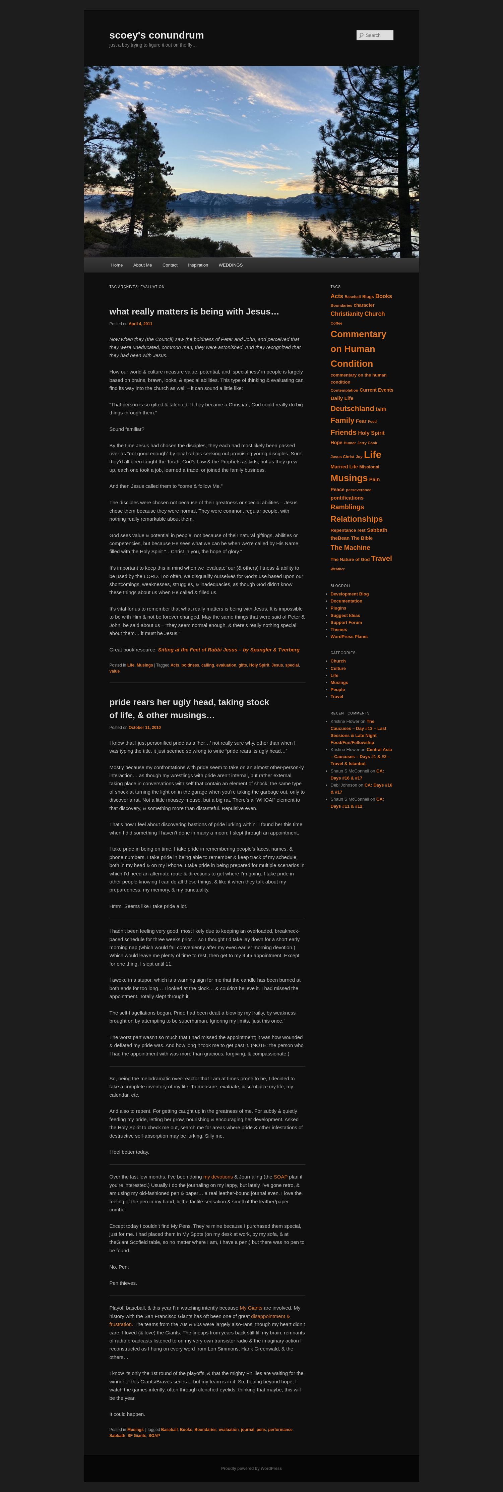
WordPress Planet (349, 636)
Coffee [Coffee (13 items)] (336, 323)
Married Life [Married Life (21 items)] (344, 466)
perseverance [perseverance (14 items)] (358, 489)
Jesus (277, 665)
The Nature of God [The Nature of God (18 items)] (350, 559)
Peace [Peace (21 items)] (338, 489)
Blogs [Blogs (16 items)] (368, 296)
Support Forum (346, 622)
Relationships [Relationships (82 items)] (357, 518)
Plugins (339, 608)
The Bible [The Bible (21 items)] (362, 538)
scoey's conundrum (157, 35)
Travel (337, 696)
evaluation (226, 665)
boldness (190, 665)
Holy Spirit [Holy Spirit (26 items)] (371, 433)
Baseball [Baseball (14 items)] (352, 296)
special (292, 665)
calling (207, 665)
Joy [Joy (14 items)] (359, 456)
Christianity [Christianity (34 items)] (347, 313)
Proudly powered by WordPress (251, 1468)
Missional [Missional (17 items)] (369, 466)
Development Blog (350, 593)
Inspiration (198, 265)
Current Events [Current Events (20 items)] (376, 390)
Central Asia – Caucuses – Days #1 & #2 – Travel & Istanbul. (361, 756)
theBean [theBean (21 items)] (340, 538)
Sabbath (117, 1435)
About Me (142, 265)
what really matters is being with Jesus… (194, 311)
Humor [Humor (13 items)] (350, 443)
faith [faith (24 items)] (381, 409)
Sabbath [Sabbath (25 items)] (377, 530)
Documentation (347, 601)
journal (247, 1429)
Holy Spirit (259, 665)
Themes (339, 629)
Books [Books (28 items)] (383, 296)
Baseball (169, 1429)
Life (130, 665)
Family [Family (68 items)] (343, 420)
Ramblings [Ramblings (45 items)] (347, 507)
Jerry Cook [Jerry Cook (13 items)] (367, 443)
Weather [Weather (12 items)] (338, 569)
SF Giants (137, 1435)
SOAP (280, 1177)
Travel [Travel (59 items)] (381, 559)
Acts (175, 665)
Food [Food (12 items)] (372, 421)
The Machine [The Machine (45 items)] (351, 547)
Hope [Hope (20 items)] (336, 442)
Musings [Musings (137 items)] (349, 478)
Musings (145, 665)
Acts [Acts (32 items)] (337, 296)
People (338, 689)
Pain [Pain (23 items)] (374, 479)
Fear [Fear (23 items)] (361, 421)
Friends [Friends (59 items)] (344, 432)
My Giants (251, 1308)
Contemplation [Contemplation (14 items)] (345, 390)
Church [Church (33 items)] (375, 313)
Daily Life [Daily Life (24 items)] (342, 398)
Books (186, 1429)
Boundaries (205, 1429)
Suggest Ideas (345, 615)
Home (117, 265)
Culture (338, 668)
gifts (243, 665)
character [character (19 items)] (364, 305)
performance (280, 1429)
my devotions (218, 1177)
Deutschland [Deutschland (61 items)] (352, 408)
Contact (170, 265)
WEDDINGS (231, 265)
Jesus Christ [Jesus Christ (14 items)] (343, 456)
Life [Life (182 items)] (372, 454)
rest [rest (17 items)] (362, 530)
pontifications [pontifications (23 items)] (347, 498)
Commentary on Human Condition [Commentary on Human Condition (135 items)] (358, 349)
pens (261, 1429)
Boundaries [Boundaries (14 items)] (342, 305)
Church (338, 661)
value (115, 671)
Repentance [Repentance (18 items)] (343, 530)
